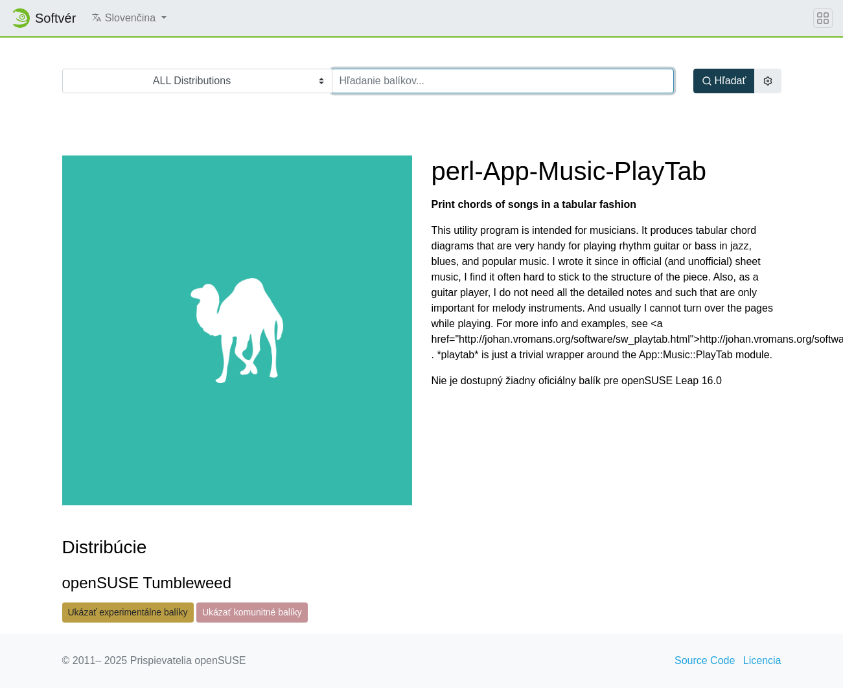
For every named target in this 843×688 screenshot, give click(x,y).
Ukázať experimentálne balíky (128, 612)
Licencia (762, 660)
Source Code (705, 660)
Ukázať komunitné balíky (252, 612)
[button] (128, 18)
